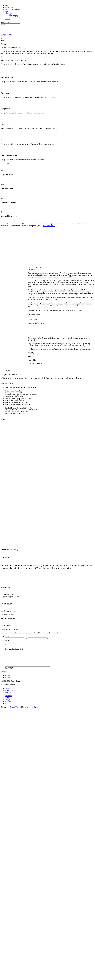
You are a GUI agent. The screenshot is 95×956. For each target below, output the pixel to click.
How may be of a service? (14, 649)
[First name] (14, 639)
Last (48, 638)
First (26, 638)
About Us (8, 13)
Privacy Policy (10, 693)
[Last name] (37, 639)
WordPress (34, 710)
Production (9, 7)
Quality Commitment (12, 9)
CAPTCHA (9, 671)
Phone (7, 645)
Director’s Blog (14, 17)
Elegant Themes (15, 710)
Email (7, 641)
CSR (6, 11)
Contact (7, 19)
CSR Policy (9, 695)
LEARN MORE (6, 35)
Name (7, 636)
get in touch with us (48, 226)
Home (7, 5)
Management (13, 15)
